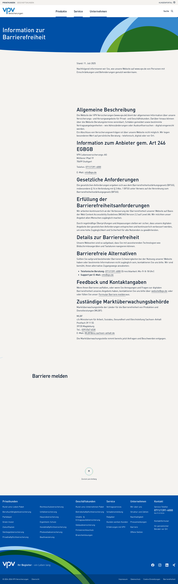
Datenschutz (135, 579)
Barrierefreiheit (169, 579)
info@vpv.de (91, 172)
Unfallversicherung (48, 512)
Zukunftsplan (8, 527)
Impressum (123, 579)
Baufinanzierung (47, 537)
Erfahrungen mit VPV (116, 527)
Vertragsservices (114, 506)
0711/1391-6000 (93, 166)
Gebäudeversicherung (85, 525)
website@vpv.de (159, 291)
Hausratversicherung (49, 517)
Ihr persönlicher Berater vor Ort (161, 527)
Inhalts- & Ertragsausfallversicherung (88, 518)
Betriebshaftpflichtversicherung (90, 512)
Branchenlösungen (84, 535)
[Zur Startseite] (13, 11)
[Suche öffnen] (172, 11)
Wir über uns (136, 506)
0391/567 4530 (88, 329)
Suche (166, 11)
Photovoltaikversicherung (51, 532)
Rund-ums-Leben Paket (13, 506)
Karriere (134, 527)
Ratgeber (111, 517)
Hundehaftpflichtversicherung (53, 527)
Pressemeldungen (138, 522)
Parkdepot (7, 517)
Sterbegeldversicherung (13, 532)
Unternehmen (98, 11)
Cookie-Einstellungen (151, 579)
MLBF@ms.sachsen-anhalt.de (100, 333)
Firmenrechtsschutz (85, 530)
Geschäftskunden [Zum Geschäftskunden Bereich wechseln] (25, 3)
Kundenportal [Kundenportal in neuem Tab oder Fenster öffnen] (167, 2)
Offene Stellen (136, 532)
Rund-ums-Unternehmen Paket (90, 506)
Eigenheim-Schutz (48, 522)
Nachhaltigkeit (136, 517)
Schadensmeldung (115, 512)
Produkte (61, 11)
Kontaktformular (161, 521)
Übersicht (35, 579)
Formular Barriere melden (112, 294)
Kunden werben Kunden (117, 522)
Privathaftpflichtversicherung (15, 537)
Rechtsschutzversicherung (52, 506)
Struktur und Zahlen (139, 512)
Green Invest (8, 522)
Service (78, 11)
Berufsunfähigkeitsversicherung (17, 512)
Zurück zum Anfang (89, 473)
